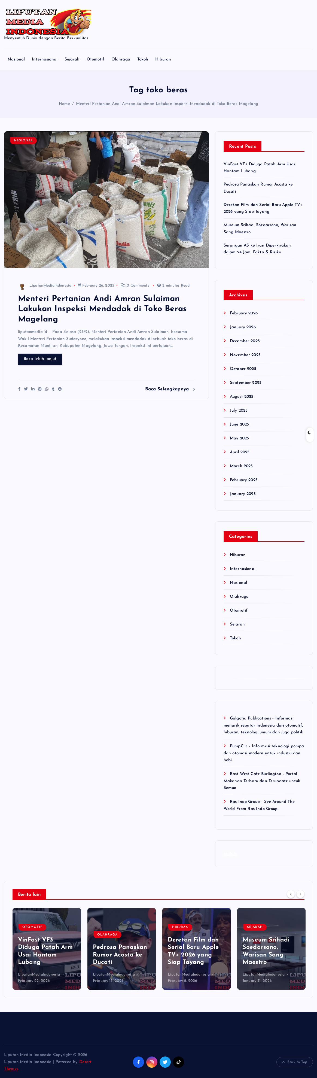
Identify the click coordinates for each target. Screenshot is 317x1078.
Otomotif (95, 59)
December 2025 (245, 341)
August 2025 (242, 397)
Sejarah (72, 59)
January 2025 (243, 494)
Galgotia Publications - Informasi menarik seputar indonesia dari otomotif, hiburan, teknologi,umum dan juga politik (263, 725)
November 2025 (245, 355)
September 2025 (245, 383)
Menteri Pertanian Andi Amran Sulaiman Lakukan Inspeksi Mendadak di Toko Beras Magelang (167, 104)
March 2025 (241, 466)
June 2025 (239, 425)
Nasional (16, 59)
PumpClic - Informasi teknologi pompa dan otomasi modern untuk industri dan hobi (264, 753)
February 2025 (244, 480)
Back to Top (294, 1062)
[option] (47, 949)
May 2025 (239, 438)
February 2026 (244, 313)
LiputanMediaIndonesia (44, 286)
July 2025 (239, 411)
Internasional (44, 59)
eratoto (230, 854)
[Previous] (291, 894)
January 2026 (243, 327)
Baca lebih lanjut (40, 359)
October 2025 (243, 369)
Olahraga (120, 59)
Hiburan (163, 59)
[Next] (300, 894)
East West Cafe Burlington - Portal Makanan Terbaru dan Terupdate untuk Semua (262, 781)
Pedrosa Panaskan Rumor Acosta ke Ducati (120, 954)
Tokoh (142, 59)
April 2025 (240, 452)
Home (64, 104)
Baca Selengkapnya (170, 389)
